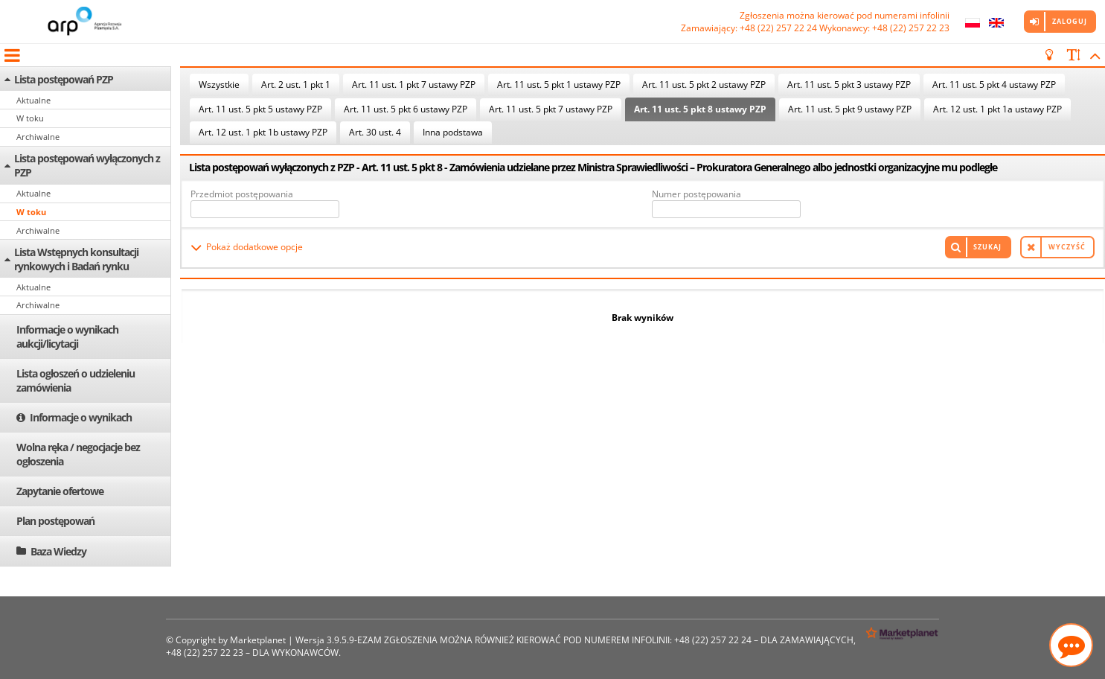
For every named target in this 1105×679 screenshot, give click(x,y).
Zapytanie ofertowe (59, 491)
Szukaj (987, 247)
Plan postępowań (55, 521)
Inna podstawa (453, 132)
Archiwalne (38, 136)
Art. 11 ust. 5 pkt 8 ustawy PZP (700, 109)
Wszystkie (219, 84)
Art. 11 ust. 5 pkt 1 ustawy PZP (559, 84)
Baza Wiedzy (58, 551)
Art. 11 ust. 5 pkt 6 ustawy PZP (405, 109)
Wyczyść (1067, 247)
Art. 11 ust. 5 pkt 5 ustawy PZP (260, 109)
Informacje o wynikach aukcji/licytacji (67, 336)
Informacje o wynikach (81, 417)
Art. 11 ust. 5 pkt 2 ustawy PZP (704, 84)
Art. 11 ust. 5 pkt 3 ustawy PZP (849, 84)
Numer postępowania (696, 194)
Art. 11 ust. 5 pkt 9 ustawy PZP (850, 109)
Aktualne (33, 100)
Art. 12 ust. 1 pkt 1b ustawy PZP (263, 132)
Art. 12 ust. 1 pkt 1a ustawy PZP (997, 109)
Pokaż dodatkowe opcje (254, 246)
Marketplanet (258, 640)
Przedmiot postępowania (241, 194)
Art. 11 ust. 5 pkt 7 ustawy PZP (550, 109)
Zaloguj (1069, 21)
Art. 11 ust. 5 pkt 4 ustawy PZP (994, 84)
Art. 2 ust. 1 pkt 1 (295, 84)
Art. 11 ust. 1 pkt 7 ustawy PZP (413, 84)
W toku (30, 118)
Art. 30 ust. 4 (375, 132)
